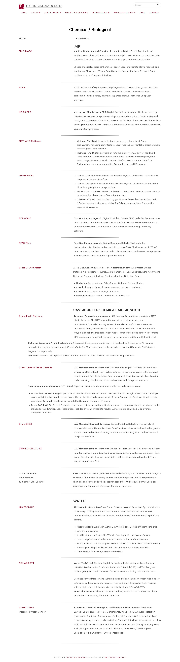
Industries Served (75, 13)
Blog (142, 13)
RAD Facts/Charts (123, 13)
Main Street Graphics (115, 657)
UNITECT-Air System (30, 267)
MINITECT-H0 (26, 507)
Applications (51, 13)
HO (31, 607)
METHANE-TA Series (30, 141)
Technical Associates (76, 657)
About (34, 13)
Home (24, 13)
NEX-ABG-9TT (26, 563)
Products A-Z (99, 13)
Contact (154, 13)
